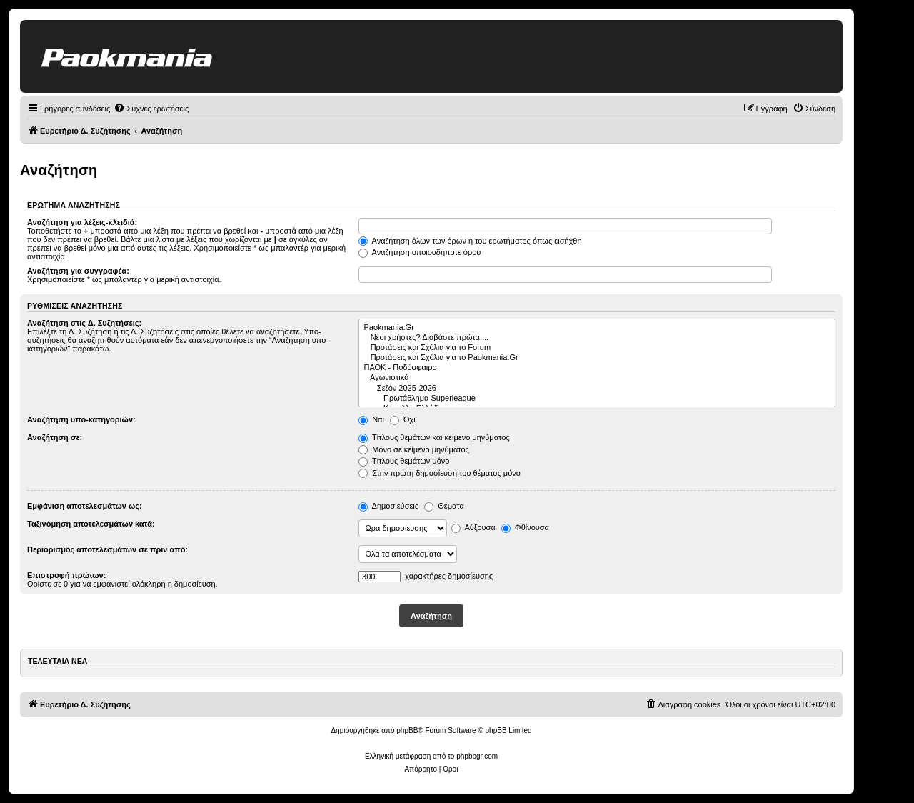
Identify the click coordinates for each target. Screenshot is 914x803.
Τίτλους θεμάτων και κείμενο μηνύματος (434, 437)
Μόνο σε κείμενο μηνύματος (413, 449)
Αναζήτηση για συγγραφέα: (78, 270)
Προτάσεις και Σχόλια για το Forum (597, 348)
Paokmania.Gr (597, 328)
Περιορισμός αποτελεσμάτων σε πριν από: (107, 549)
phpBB (407, 730)
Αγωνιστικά (597, 378)
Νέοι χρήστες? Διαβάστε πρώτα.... (597, 338)
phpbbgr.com (477, 756)
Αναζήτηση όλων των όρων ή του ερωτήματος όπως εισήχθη (469, 240)
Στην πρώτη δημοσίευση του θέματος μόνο (439, 473)
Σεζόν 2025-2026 (597, 389)
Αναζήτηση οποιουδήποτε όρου (419, 252)
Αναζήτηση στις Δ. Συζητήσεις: (84, 323)
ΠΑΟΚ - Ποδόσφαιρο (597, 368)
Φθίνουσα (525, 527)
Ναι (371, 419)
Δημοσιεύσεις (388, 506)
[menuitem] (151, 108)
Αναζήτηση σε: (54, 437)
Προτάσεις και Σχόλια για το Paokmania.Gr (597, 358)
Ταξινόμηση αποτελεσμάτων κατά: (91, 523)
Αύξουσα (473, 527)
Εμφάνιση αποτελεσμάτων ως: (84, 506)
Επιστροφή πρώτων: (66, 575)
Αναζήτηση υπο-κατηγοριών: (81, 419)
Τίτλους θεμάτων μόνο (403, 461)
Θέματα (444, 506)
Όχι (403, 419)
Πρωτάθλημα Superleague (597, 399)
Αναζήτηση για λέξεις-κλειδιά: (82, 222)
